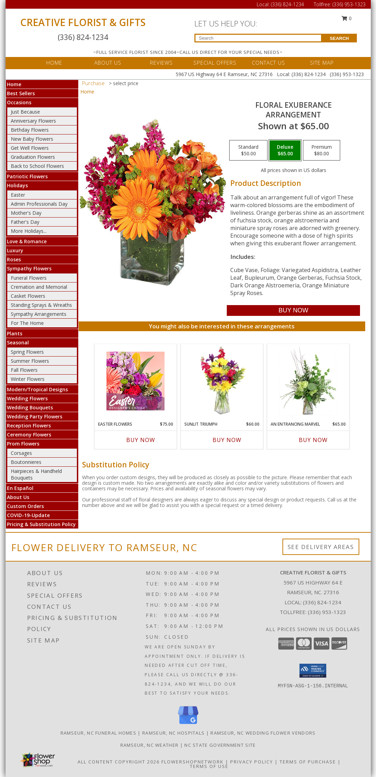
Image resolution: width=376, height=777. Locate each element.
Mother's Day (26, 213)
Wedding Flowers (27, 398)
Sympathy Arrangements (38, 314)
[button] (312, 671)
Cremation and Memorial (39, 287)
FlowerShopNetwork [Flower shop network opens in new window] (192, 762)
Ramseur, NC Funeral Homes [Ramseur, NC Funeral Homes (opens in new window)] (99, 733)
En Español (20, 488)
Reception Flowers (29, 425)
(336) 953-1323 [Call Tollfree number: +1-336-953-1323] (349, 4)
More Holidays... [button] (29, 231)
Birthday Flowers (30, 129)
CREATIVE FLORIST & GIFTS (83, 22)
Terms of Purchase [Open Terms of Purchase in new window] (308, 762)
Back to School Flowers (37, 166)
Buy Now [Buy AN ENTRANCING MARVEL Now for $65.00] (313, 440)
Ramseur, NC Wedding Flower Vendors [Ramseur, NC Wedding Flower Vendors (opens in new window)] (262, 733)
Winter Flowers (28, 379)
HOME (54, 62)
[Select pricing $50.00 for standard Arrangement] (248, 150)
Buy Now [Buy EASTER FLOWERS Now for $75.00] (140, 440)
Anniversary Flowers (33, 120)
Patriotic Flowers (27, 176)
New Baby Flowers (32, 139)
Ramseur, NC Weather (149, 745)
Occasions (19, 102)
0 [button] (346, 18)
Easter (18, 194)
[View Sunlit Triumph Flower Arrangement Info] (222, 381)
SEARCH (339, 38)
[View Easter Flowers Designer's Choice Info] (135, 381)
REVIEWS (161, 62)
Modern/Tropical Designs (37, 389)
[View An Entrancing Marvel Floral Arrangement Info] (308, 381)
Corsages (21, 453)
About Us (18, 497)
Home (14, 84)
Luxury (15, 250)
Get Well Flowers (30, 148)
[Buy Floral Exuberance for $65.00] (293, 310)
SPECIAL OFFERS (215, 62)
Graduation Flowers (33, 157)
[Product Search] (258, 38)
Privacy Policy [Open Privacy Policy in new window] (251, 762)
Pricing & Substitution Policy (41, 524)
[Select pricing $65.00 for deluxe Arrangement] (285, 150)
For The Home (27, 323)
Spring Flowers (27, 352)
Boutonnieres (26, 462)
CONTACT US (268, 62)
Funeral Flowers (29, 278)
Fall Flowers (24, 370)
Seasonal (18, 342)
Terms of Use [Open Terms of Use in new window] (209, 766)
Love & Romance (27, 241)
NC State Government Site (220, 745)
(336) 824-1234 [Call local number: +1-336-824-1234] (322, 602)
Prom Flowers (23, 443)
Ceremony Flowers (29, 434)
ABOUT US (107, 62)
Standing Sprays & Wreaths (41, 305)
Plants (14, 333)
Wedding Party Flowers (34, 416)
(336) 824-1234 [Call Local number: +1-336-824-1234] (288, 4)
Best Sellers (21, 93)
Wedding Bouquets (30, 407)
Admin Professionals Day (39, 204)
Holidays (17, 185)
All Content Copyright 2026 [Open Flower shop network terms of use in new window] (119, 762)
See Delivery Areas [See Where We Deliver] (321, 547)
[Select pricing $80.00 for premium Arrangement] (321, 150)
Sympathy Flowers (29, 268)
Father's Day (25, 222)
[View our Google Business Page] (188, 724)
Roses (14, 259)
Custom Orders (25, 506)
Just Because (25, 111)
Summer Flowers (30, 361)
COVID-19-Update (28, 515)
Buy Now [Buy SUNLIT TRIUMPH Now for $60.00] (227, 440)
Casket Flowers (28, 296)
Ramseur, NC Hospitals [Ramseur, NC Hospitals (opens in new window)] (173, 733)
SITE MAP (322, 62)
